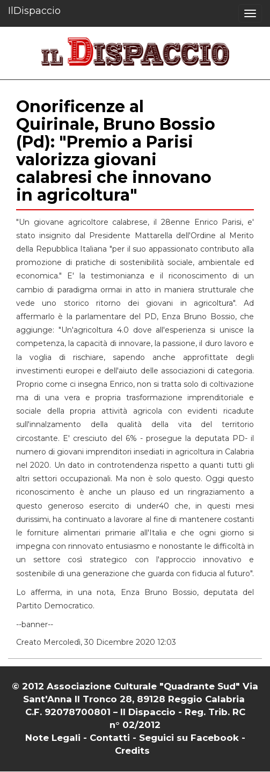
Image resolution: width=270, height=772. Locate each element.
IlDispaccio (34, 11)
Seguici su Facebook (189, 737)
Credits (132, 750)
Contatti (110, 737)
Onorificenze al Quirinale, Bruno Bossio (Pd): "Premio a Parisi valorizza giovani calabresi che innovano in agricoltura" (115, 151)
